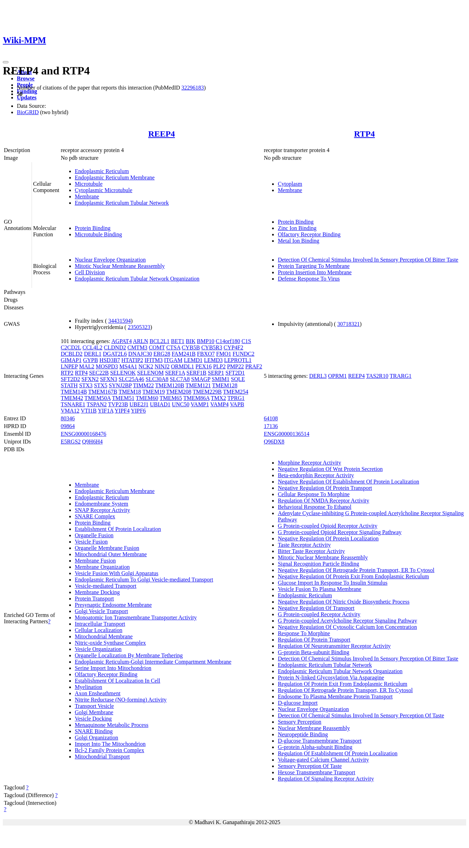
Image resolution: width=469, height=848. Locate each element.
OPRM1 (337, 376)
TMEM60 (147, 398)
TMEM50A (98, 398)
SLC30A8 (157, 379)
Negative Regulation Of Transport (316, 608)
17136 (271, 426)
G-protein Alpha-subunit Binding (315, 747)
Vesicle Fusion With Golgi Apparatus (116, 573)
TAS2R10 (377, 376)
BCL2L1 (160, 341)
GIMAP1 (71, 360)
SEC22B (99, 373)
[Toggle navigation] (5, 62)
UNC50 (181, 404)
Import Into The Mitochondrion (110, 744)
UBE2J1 (139, 404)
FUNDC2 (243, 354)
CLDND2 (115, 347)
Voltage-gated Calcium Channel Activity (323, 760)
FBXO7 (206, 354)
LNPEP (69, 366)
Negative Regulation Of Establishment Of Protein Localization (348, 482)
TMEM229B (207, 392)
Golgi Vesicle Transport (101, 611)
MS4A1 (128, 366)
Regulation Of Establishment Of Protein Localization (337, 753)
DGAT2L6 (115, 354)
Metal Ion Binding (298, 241)
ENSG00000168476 (83, 434)
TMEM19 (153, 392)
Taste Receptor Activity (304, 545)
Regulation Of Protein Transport (314, 640)
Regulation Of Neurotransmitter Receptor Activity (334, 646)
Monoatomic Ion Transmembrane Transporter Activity (136, 617)
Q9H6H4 (92, 442)
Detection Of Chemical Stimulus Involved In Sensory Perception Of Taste (361, 715)
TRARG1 (400, 376)
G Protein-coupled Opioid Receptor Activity (327, 526)
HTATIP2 (132, 360)
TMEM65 (170, 398)
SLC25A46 (131, 379)
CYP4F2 (233, 347)
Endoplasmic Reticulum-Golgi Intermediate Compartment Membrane (153, 662)
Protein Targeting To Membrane (313, 266)
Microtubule (89, 184)
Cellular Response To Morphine (313, 494)
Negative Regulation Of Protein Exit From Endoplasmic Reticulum (353, 576)
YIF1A (105, 411)
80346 (68, 418)
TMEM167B (102, 392)
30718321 (348, 324)
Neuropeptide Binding (303, 734)
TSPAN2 (97, 404)
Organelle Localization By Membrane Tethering (129, 655)
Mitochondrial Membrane (104, 636)
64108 (271, 418)
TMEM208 (178, 392)
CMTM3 (137, 347)
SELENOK (123, 373)
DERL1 (92, 354)
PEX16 (204, 366)
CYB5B (191, 347)
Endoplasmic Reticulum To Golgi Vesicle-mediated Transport (144, 580)
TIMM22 (143, 385)
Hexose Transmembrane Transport (316, 772)
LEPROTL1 (237, 360)
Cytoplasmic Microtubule (103, 190)
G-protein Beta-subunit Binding (313, 652)
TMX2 (218, 398)
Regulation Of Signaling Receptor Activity (326, 779)
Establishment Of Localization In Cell (117, 681)
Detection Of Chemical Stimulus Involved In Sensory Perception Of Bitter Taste (368, 260)
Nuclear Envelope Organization (110, 260)
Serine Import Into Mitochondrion (113, 668)
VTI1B (89, 411)
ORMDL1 (182, 366)
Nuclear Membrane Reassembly (314, 728)
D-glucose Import (297, 703)
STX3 (85, 385)
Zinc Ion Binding (297, 228)
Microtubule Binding (98, 234)
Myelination (88, 687)
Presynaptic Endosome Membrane (113, 605)
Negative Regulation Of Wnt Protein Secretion (330, 469)
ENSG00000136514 (286, 434)
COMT (157, 347)
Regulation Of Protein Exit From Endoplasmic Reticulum (342, 684)
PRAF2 (253, 366)
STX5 (100, 385)
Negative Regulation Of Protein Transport (325, 488)
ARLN (140, 341)
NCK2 (146, 366)
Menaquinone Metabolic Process (111, 725)
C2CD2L (71, 347)
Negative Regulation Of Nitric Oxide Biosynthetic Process (343, 602)
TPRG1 (236, 398)
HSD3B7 (109, 360)
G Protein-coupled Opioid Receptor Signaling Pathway (339, 532)
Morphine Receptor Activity (309, 463)
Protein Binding (93, 228)
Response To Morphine (304, 633)
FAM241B (184, 354)
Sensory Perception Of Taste (310, 766)
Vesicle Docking (93, 719)
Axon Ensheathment (97, 693)
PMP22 (235, 366)
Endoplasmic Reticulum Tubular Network (122, 203)
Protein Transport (94, 599)
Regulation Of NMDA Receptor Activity (323, 501)
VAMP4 (219, 404)
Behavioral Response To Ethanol (314, 507)
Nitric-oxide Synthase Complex (110, 643)
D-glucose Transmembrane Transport (319, 741)
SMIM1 (221, 379)
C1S (246, 341)
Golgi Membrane (94, 712)
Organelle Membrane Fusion (107, 548)
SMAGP (201, 379)
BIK (191, 341)
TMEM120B (169, 385)
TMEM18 (130, 392)
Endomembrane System (101, 504)
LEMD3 (213, 360)
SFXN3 (108, 379)
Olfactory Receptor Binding (309, 234)
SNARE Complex (95, 516)
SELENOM (150, 373)
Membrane (87, 196)
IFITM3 (154, 360)
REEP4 (161, 133)
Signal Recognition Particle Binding (318, 564)
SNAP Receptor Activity (102, 510)
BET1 (177, 341)
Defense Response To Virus (308, 279)
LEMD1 (193, 360)
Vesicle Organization (98, 649)
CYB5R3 (211, 347)
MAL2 (86, 366)
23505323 (139, 327)
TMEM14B (74, 392)
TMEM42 (72, 398)
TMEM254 (235, 392)
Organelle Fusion (94, 535)
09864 (68, 426)
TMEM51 (123, 398)
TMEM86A (196, 398)
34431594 (119, 321)
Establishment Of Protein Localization (118, 529)
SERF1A (175, 373)
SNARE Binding (94, 731)
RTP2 (67, 373)
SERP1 (216, 373)
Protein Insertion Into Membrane (314, 272)
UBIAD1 (160, 404)
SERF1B (196, 373)
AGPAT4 (121, 341)
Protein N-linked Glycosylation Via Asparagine (331, 678)
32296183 (192, 88)
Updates (27, 97)
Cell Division (90, 272)
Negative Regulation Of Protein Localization (328, 538)
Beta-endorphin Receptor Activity (316, 475)
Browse (25, 78)
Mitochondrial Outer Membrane (111, 554)
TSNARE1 (73, 404)
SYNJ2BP (120, 385)
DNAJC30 (140, 354)
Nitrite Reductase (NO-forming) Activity (121, 700)
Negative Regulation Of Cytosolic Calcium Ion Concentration (347, 627)
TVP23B (118, 404)
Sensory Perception (299, 722)
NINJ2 (162, 366)
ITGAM (173, 360)
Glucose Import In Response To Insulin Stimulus (332, 583)
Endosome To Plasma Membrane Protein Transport (335, 696)
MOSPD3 (107, 366)
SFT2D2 (70, 379)
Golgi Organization (96, 738)
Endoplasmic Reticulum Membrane (115, 177)
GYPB (90, 360)
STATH (69, 385)
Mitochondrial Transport (102, 757)
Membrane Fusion (95, 561)
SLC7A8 (180, 379)
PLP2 (219, 366)
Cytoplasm (290, 184)
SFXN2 (90, 379)
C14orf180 (228, 341)
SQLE (238, 379)
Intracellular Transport (100, 624)
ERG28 (161, 354)
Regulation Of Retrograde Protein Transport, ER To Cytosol (345, 690)
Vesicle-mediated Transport (106, 586)
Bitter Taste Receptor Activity (311, 551)
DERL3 (318, 376)
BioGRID (28, 112)
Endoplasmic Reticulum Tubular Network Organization (137, 279)
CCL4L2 (92, 347)
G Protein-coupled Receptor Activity (319, 614)
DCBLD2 (71, 354)
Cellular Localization (99, 630)
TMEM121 (198, 385)
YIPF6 (138, 411)
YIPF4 (122, 411)
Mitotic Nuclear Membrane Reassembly (120, 266)
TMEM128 (224, 385)
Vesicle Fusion (91, 542)
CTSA (173, 347)
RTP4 (364, 133)
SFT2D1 (235, 373)
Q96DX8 (274, 442)
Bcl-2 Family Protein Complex (109, 750)
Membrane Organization (102, 567)
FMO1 (223, 354)
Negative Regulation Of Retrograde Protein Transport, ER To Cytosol (356, 570)
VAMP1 (200, 404)
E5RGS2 (71, 442)
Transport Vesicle (94, 706)
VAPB (237, 404)
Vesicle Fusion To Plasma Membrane (319, 589)
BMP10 (205, 341)
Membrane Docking (97, 592)
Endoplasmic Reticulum (102, 171)
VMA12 (70, 411)
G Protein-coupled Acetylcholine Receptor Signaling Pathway (347, 621)
